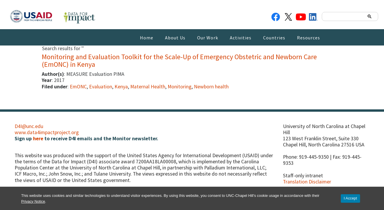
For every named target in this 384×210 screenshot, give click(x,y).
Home (146, 38)
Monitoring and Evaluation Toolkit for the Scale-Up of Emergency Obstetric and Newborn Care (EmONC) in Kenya (179, 60)
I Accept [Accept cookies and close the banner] (350, 198)
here (38, 138)
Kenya (121, 86)
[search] (344, 16)
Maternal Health (147, 86)
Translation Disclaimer (307, 181)
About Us (175, 38)
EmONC (78, 86)
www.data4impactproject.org (47, 132)
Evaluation (100, 86)
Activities (240, 38)
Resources (308, 38)
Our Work (207, 38)
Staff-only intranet (303, 175)
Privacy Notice (33, 201)
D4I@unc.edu (29, 126)
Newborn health (211, 86)
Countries (274, 38)
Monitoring (180, 86)
